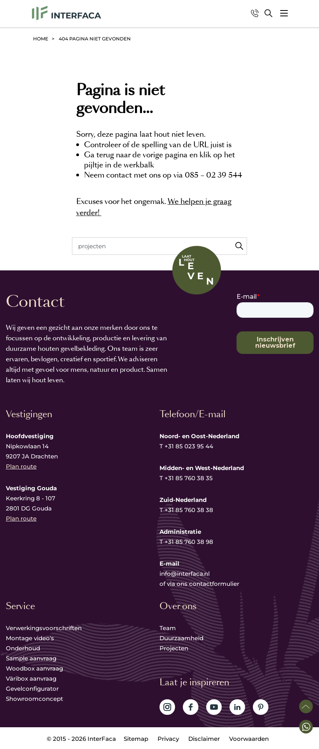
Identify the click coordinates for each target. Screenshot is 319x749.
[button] (284, 13)
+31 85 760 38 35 (189, 478)
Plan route (21, 466)
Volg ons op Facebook (190, 707)
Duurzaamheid (181, 638)
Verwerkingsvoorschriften (44, 628)
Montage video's (30, 638)
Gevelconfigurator (32, 688)
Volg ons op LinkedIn (237, 707)
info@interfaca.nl (185, 573)
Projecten (174, 648)
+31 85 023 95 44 (189, 446)
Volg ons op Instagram (167, 707)
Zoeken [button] (268, 13)
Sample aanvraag (31, 658)
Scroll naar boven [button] (306, 706)
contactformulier (214, 583)
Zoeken (239, 246)
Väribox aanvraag (31, 678)
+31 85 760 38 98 (189, 541)
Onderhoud (23, 648)
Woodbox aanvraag (34, 668)
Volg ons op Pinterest (260, 707)
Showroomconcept (35, 698)
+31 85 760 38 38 (189, 510)
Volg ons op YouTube (214, 707)
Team (168, 628)
